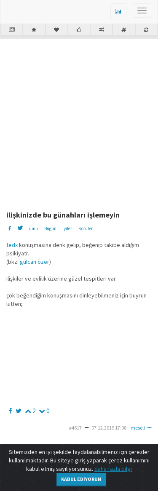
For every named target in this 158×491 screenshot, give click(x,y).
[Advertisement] (79, 121)
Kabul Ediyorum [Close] (81, 479)
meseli (138, 428)
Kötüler (85, 228)
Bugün (50, 228)
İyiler (67, 228)
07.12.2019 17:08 (108, 428)
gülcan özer (34, 261)
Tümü (32, 228)
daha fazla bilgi (113, 468)
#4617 (75, 428)
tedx (12, 245)
